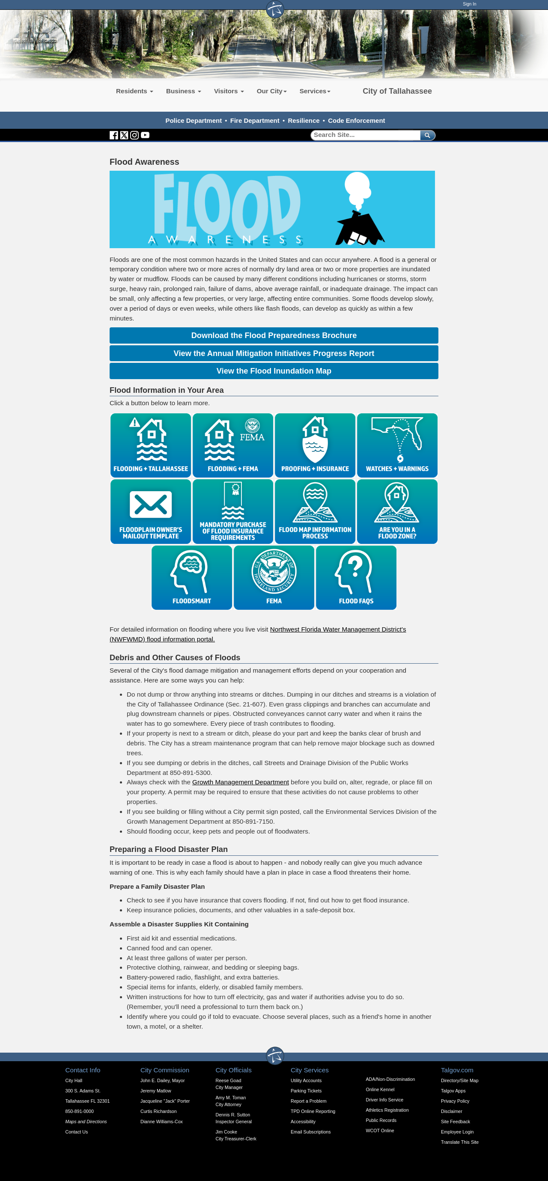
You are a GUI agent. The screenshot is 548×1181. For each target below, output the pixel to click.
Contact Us (77, 1131)
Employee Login (457, 1131)
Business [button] (183, 91)
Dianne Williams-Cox (161, 1121)
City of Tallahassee (397, 91)
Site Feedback (455, 1121)
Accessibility (303, 1121)
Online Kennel (380, 1089)
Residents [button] (134, 91)
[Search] (362, 135)
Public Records (381, 1120)
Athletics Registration (387, 1110)
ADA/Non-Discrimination (390, 1079)
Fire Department (255, 120)
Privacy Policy (455, 1101)
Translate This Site (460, 1142)
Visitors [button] (229, 91)
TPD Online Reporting (313, 1111)
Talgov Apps (453, 1090)
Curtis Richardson (158, 1111)
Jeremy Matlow (155, 1090)
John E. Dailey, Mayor (162, 1080)
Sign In (469, 4)
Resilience (303, 120)
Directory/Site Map (460, 1080)
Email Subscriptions (311, 1131)
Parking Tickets (306, 1090)
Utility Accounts (306, 1080)
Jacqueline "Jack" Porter (165, 1101)
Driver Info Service (385, 1099)
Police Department (193, 120)
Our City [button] (272, 91)
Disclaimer (451, 1111)
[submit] (426, 135)
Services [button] (315, 91)
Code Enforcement (356, 120)
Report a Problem (309, 1101)
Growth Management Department (240, 782)
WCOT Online (380, 1130)
